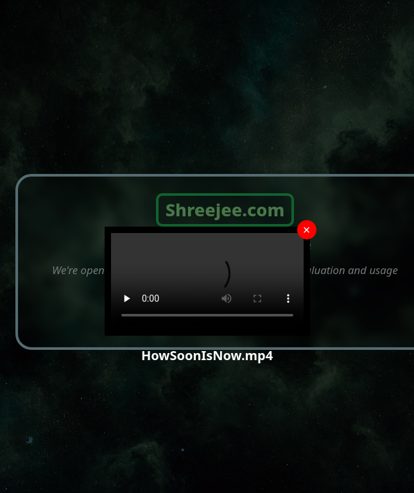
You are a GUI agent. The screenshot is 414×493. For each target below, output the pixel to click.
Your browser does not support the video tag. (207, 281)
